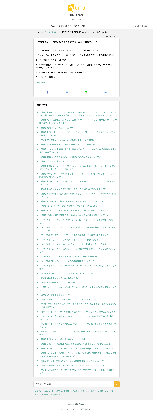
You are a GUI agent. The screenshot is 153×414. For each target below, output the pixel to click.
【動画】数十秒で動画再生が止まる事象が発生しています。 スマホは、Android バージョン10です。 (77, 195)
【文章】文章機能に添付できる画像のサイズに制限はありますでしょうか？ (71, 365)
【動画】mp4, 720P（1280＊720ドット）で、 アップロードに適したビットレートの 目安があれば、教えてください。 (78, 175)
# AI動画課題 (55, 394)
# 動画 (100, 391)
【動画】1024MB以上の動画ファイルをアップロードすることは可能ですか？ (72, 201)
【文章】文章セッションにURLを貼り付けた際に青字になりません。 (68, 299)
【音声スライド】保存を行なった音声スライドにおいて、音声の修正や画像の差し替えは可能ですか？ (77, 318)
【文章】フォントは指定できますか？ (55, 294)
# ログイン (37, 391)
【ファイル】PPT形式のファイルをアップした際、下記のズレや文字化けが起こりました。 (76, 221)
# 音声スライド (41, 82)
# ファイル (109, 391)
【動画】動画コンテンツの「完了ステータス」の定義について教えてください (72, 188)
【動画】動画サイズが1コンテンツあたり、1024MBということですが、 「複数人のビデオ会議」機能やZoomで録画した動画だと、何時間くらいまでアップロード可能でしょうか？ (78, 114)
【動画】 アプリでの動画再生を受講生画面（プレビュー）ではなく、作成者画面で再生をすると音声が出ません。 (77, 151)
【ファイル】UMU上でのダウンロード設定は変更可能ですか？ (66, 273)
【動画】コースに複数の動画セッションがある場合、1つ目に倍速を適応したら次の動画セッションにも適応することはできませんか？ (78, 355)
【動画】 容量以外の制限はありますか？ (56, 161)
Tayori (76, 409)
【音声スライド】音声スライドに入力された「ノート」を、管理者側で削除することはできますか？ (77, 325)
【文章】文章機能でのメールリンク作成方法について (62, 282)
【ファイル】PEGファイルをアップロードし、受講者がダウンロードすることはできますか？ (77, 250)
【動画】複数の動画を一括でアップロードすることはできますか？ (68, 144)
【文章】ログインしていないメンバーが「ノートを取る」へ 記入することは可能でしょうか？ (77, 289)
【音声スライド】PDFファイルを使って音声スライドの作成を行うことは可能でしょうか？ (78, 311)
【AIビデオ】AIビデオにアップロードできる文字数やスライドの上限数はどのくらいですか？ (77, 333)
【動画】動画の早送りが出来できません (56, 127)
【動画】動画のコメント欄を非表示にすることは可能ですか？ (66, 339)
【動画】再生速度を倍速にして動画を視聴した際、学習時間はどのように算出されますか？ (76, 371)
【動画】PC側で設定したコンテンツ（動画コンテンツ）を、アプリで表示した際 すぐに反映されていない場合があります (78, 122)
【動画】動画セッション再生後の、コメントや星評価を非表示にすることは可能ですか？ (77, 348)
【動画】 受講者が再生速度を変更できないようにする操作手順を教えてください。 (74, 215)
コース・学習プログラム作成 (93, 26)
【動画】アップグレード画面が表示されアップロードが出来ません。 (69, 139)
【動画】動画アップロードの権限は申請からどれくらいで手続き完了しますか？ (73, 210)
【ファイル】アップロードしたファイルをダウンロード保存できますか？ (70, 239)
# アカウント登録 (62, 391)
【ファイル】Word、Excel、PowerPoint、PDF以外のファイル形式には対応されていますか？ (77, 267)
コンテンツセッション (115, 26)
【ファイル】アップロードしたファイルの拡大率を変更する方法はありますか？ (73, 234)
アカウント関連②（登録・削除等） (65, 26)
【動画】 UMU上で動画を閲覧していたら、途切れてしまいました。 (68, 205)
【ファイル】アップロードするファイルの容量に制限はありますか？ (69, 256)
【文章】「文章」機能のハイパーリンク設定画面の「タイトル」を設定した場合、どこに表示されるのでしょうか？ (78, 306)
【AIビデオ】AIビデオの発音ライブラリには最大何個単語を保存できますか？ (72, 360)
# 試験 (35, 394)
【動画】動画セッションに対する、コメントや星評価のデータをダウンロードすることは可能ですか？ (77, 183)
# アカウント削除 (77, 391)
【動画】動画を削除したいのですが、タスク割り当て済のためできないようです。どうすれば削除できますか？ (78, 134)
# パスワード (49, 391)
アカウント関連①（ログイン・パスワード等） (31, 26)
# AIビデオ (44, 394)
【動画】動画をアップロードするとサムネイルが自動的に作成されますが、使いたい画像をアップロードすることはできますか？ (77, 168)
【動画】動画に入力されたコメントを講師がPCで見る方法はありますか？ (71, 156)
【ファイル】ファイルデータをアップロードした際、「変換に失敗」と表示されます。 (76, 244)
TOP (34, 32)
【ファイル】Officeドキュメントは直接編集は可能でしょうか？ (66, 261)
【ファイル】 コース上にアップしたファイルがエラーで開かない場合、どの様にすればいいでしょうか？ (77, 229)
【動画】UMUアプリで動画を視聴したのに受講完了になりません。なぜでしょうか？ (76, 343)
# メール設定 (91, 391)
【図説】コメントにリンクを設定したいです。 (59, 277)
